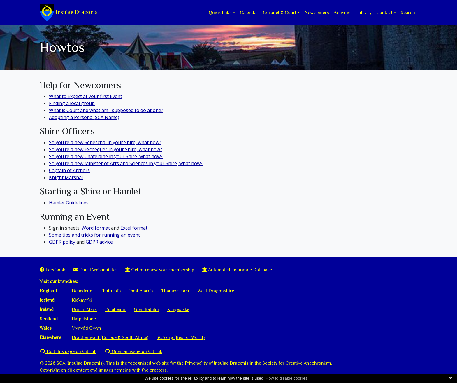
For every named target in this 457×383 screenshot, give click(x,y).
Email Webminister (95, 269)
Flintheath (110, 290)
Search (408, 12)
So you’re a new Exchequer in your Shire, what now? (105, 149)
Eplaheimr (115, 309)
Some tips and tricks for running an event (94, 235)
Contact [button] (384, 12)
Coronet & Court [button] (279, 12)
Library (364, 12)
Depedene (82, 290)
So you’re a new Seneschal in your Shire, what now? (105, 142)
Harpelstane (84, 318)
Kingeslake (178, 309)
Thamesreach (175, 290)
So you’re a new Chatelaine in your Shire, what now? (106, 156)
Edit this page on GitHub (68, 351)
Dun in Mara (84, 309)
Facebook (52, 269)
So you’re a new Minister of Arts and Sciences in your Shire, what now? (126, 163)
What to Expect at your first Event (85, 96)
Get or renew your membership (159, 269)
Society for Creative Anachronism (296, 363)
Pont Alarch (141, 290)
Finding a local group (72, 103)
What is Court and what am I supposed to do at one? (106, 110)
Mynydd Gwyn (86, 328)
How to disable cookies (286, 378)
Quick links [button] (220, 12)
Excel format (133, 228)
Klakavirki (82, 300)
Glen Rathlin (146, 309)
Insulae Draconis (69, 12)
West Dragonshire (215, 290)
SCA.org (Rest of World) (181, 337)
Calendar (249, 12)
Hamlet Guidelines (69, 203)
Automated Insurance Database (237, 269)
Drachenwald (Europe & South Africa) (110, 337)
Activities (343, 12)
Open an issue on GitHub (133, 351)
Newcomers (317, 12)
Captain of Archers (69, 170)
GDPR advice (99, 242)
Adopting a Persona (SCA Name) (84, 117)
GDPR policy (62, 242)
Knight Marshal (66, 177)
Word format (96, 228)
